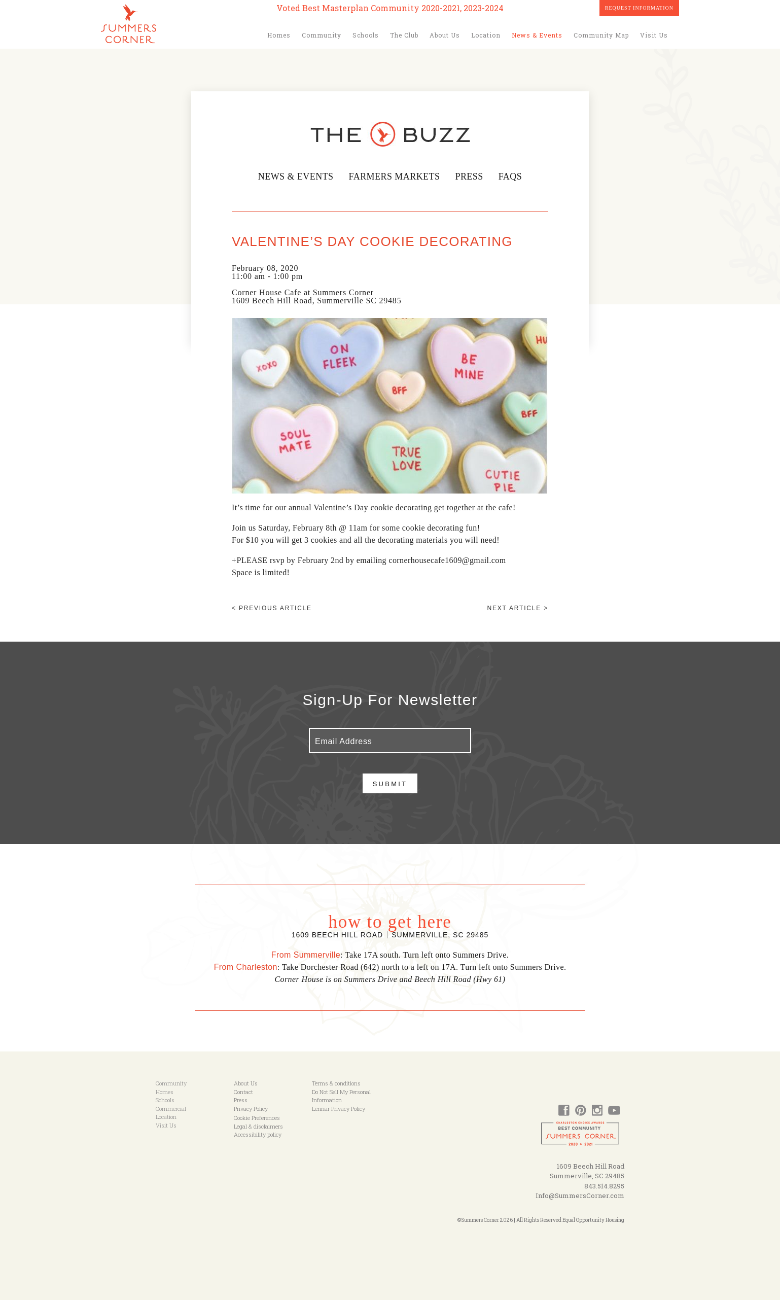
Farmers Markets (394, 176)
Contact (243, 1092)
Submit (390, 784)
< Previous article (272, 608)
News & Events (537, 35)
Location (486, 35)
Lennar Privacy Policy (338, 1108)
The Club (404, 35)
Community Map (601, 35)
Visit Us (654, 35)
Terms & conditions (336, 1083)
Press (472, 176)
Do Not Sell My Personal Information (341, 1096)
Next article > (517, 608)
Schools (365, 35)
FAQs (514, 176)
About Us (445, 35)
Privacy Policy (251, 1108)
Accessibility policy (257, 1134)
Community (321, 35)
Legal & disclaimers (258, 1126)
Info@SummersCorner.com (580, 1195)
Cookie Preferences (257, 1117)
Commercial (171, 1108)
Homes (279, 35)
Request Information (639, 8)
